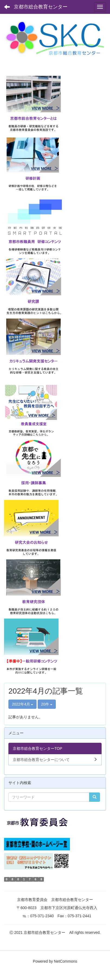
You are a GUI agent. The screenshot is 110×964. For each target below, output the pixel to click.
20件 (46, 704)
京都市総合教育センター (40, 7)
